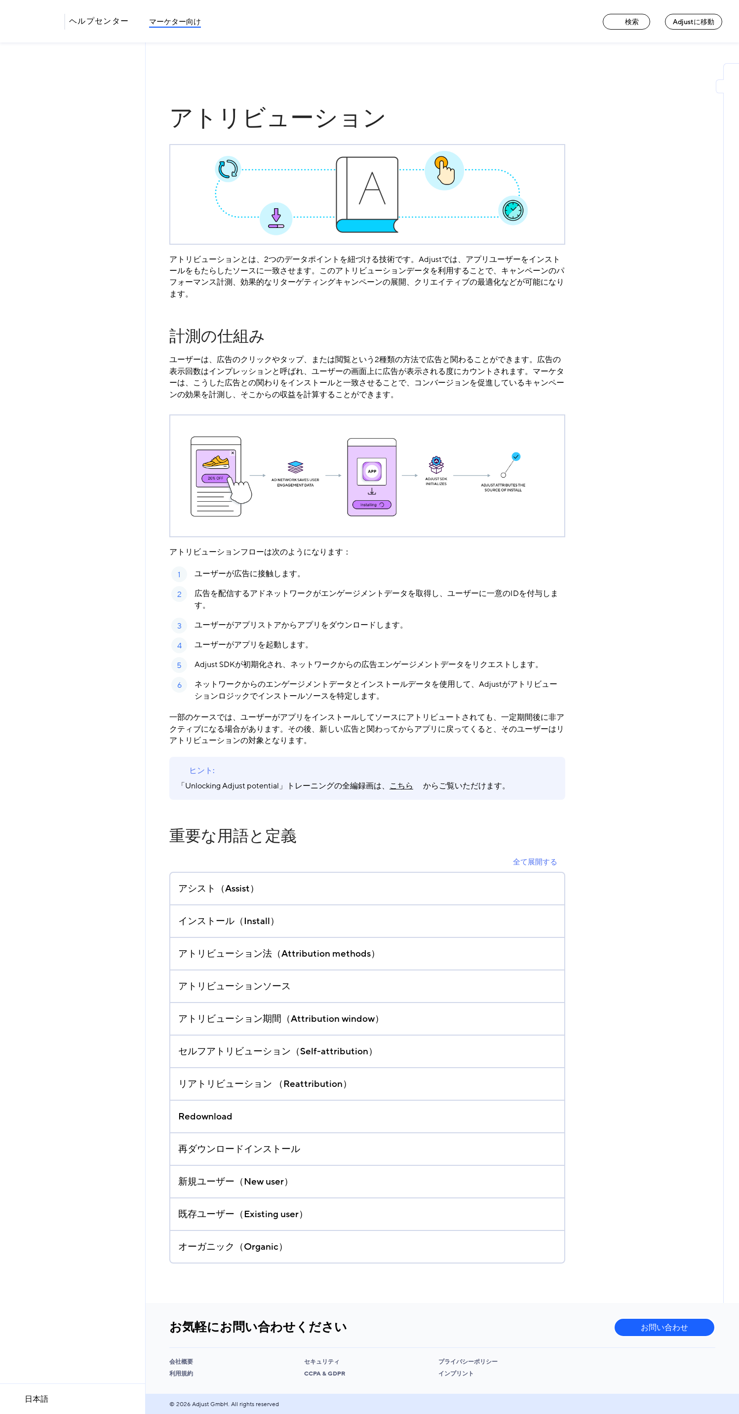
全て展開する (535, 862)
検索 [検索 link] (626, 22)
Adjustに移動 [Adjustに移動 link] (693, 22)
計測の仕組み (217, 336)
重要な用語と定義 (233, 836)
